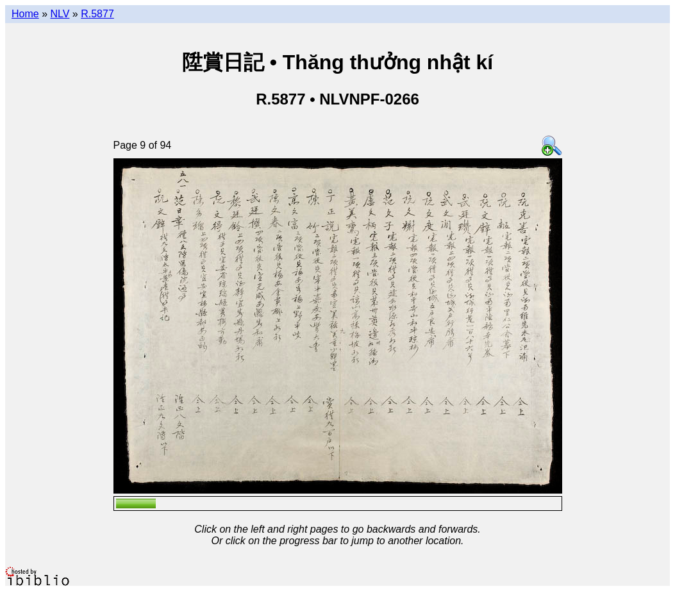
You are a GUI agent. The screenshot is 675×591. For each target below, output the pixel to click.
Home (25, 13)
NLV (59, 13)
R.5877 (97, 13)
